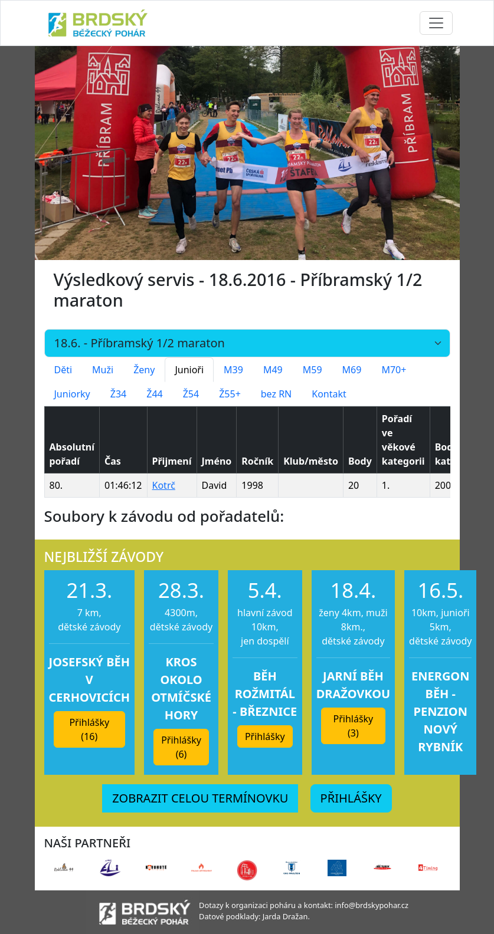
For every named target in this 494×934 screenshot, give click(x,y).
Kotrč (163, 485)
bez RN (276, 393)
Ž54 (191, 393)
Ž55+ (230, 393)
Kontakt (329, 393)
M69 (352, 369)
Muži (102, 369)
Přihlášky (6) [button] (181, 747)
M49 (273, 369)
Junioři (189, 369)
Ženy (144, 369)
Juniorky (72, 393)
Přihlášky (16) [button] (89, 729)
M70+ (393, 369)
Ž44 (154, 393)
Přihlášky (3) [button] (353, 725)
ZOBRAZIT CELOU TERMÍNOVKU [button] (200, 798)
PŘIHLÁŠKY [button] (351, 798)
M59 (312, 369)
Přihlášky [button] (265, 736)
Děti (63, 369)
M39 (233, 369)
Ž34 (118, 393)
